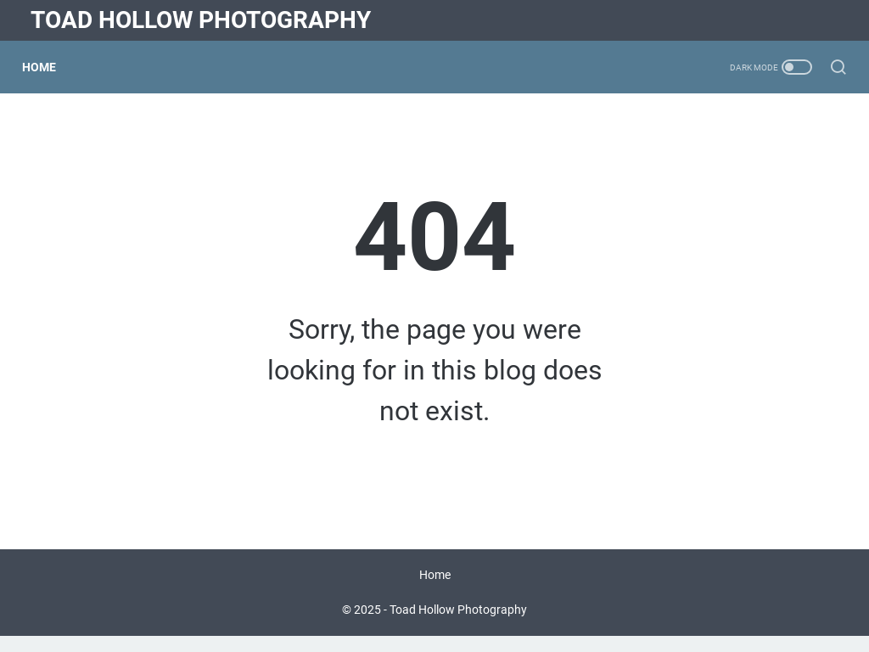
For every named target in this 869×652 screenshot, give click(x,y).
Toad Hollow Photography (201, 20)
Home (47, 67)
